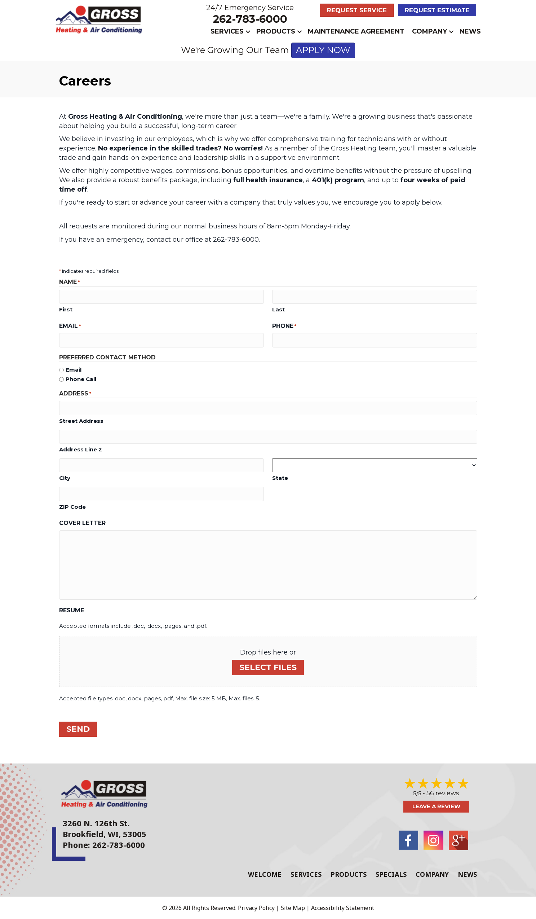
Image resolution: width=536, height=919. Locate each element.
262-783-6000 (250, 19)
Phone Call (81, 379)
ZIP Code (72, 506)
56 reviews (442, 793)
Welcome (265, 873)
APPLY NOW (323, 50)
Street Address (81, 420)
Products (275, 31)
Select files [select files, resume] (268, 667)
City (64, 477)
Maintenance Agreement (356, 31)
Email (70, 326)
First (65, 309)
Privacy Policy (256, 907)
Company (429, 31)
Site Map (293, 907)
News (470, 31)
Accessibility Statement (342, 907)
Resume (71, 610)
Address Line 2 (80, 449)
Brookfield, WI (91, 833)
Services (227, 31)
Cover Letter (82, 523)
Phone (284, 326)
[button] (248, 31)
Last (278, 309)
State (280, 477)
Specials (391, 873)
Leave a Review (436, 806)
